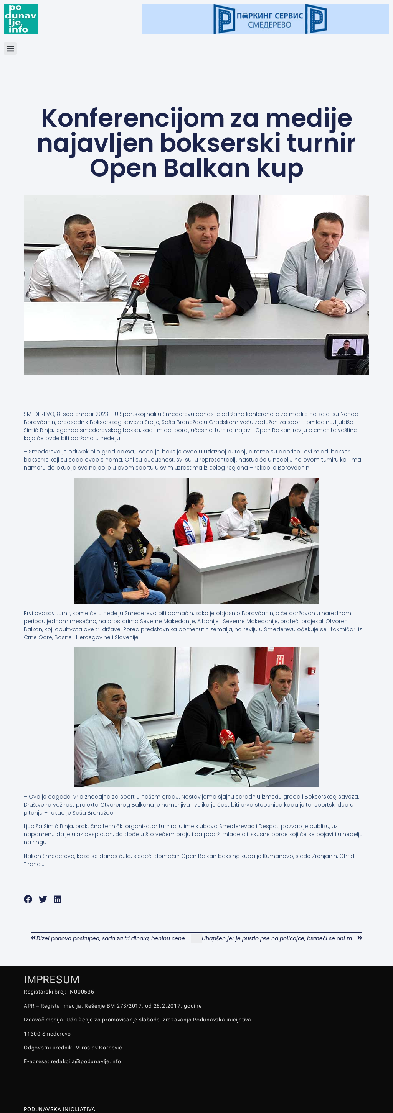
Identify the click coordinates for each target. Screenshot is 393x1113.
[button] (10, 48)
